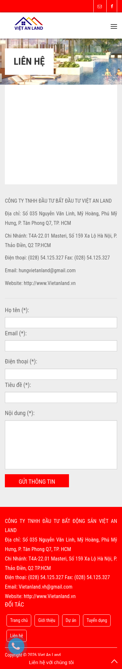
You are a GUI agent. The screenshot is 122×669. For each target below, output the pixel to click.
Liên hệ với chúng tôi (51, 662)
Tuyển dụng (97, 620)
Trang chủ (19, 620)
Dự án (71, 620)
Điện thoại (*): (21, 361)
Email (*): (16, 333)
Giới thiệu (46, 620)
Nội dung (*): (19, 413)
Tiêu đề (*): (18, 384)
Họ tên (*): (17, 310)
